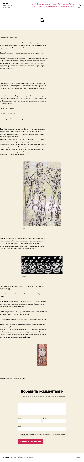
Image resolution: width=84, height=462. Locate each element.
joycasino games (5, 48)
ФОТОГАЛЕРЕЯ (37, 6)
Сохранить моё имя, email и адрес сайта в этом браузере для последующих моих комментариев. (42, 435)
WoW (70, 4)
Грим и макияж (63, 4)
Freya (5, 3)
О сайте (54, 4)
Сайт (19, 426)
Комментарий (22, 402)
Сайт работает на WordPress (23, 457)
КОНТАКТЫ (70, 6)
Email (44, 418)
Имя (19, 418)
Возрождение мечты (43, 4)
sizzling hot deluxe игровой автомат (32, 98)
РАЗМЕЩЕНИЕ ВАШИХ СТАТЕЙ (54, 6)
